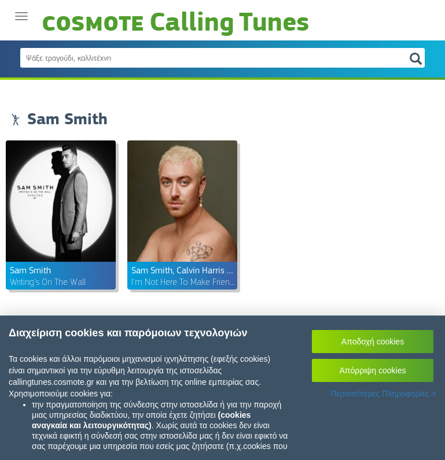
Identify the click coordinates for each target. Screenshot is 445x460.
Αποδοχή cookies (372, 341)
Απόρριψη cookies (373, 370)
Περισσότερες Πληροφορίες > (383, 393)
